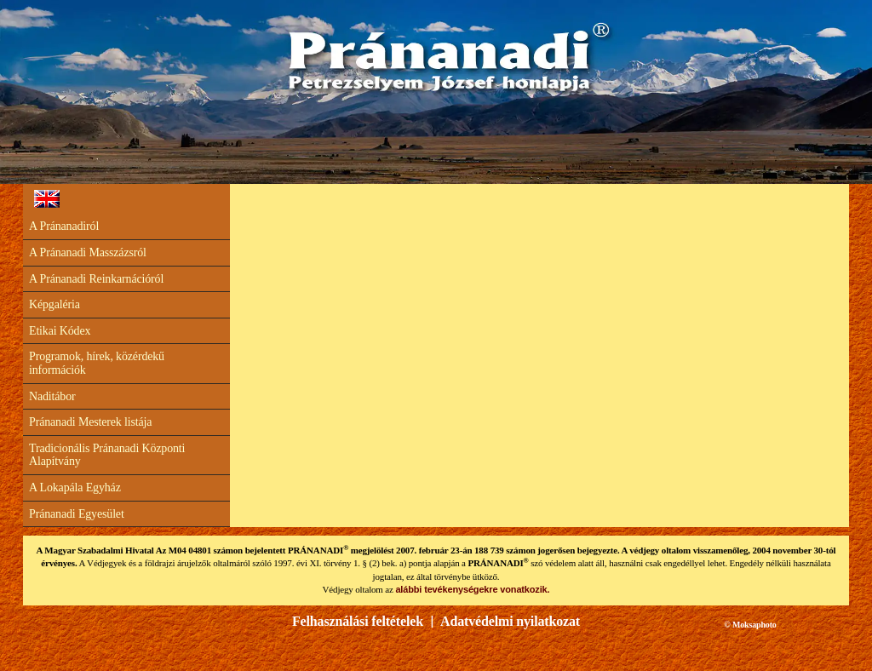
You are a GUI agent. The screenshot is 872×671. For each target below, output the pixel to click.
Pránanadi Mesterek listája (90, 422)
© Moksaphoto (750, 624)
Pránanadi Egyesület (76, 514)
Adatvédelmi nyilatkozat (510, 621)
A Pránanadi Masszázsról (87, 252)
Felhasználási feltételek (357, 621)
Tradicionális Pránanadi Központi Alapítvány (107, 455)
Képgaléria (54, 304)
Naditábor (52, 396)
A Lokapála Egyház (75, 487)
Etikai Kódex (59, 330)
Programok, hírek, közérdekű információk (96, 363)
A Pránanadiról (64, 226)
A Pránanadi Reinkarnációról (96, 278)
